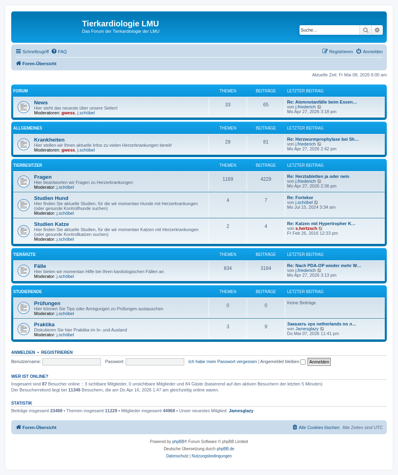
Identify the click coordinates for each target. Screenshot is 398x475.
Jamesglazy (307, 328)
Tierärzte (24, 254)
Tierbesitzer (27, 165)
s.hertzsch (306, 228)
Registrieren (57, 352)
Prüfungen (47, 303)
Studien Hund (51, 198)
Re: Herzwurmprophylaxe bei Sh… (323, 139)
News (41, 103)
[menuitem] (59, 51)
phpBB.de (225, 449)
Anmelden (23, 352)
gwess (68, 112)
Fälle (40, 266)
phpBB (178, 441)
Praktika (44, 324)
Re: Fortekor (300, 197)
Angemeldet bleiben (283, 361)
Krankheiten (49, 140)
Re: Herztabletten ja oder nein (318, 176)
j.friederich (305, 106)
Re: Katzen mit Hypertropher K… (321, 223)
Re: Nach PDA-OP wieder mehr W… (324, 265)
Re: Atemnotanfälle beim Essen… (322, 102)
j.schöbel (85, 112)
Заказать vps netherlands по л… (321, 323)
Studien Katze (51, 224)
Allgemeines (27, 128)
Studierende (27, 291)
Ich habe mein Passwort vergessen (223, 361)
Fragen (43, 177)
